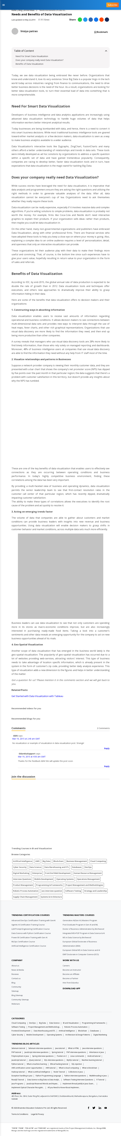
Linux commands (77, 1056)
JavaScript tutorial (19, 1060)
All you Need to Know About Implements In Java (64, 1087)
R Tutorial (100, 1079)
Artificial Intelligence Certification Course (29, 946)
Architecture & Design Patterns (77, 1035)
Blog (20, 10)
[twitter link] (93, 1108)
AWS (37, 861)
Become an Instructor (72, 970)
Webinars (16, 1004)
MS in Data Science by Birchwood (77, 937)
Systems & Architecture (51, 897)
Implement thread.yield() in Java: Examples (79, 1083)
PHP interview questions (76, 1052)
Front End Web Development (58, 873)
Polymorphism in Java (20, 1056)
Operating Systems (65, 879)
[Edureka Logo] (22, 908)
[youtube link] (106, 1108)
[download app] (72, 995)
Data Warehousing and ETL (57, 867)
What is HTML (73, 1048)
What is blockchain (89, 1068)
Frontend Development (21, 1031)
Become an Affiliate (71, 974)
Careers (66, 965)
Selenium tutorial (18, 1048)
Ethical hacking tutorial (59, 1064)
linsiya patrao (29, 31)
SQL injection (77, 1064)
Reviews (15, 974)
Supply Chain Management (25, 897)
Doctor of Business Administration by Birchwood (83, 929)
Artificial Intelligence (22, 861)
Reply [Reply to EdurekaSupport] (107, 766)
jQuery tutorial (35, 1060)
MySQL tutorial (72, 1060)
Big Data (46, 861)
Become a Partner (70, 978)
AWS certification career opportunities (27, 1068)
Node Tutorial (59, 1072)
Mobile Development (43, 879)
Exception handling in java (22, 1075)
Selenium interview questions (40, 1048)
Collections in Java (75, 1072)
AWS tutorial (50, 1068)
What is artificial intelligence (39, 1072)
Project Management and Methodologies (84, 885)
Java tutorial (60, 1048)
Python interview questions (75, 1075)
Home (14, 10)
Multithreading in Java (98, 1075)
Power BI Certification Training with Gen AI (29, 937)
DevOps (88, 867)
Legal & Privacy (37, 1114)
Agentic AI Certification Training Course (28, 924)
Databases (76, 867)
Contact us (16, 978)
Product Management (23, 885)
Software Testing (73, 891)
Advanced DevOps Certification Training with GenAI (33, 920)
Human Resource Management (88, 873)
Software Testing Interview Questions (78, 1079)
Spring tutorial (57, 1052)
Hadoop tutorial (18, 1072)
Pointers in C (62, 1056)
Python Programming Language (48, 1075)
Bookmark (101, 32)
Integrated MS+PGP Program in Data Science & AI (84, 933)
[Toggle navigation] (3, 5)
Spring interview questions (42, 1056)
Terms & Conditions (20, 1114)
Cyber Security (19, 867)
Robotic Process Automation (25, 891)
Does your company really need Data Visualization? (39, 60)
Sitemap (15, 991)
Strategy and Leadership (95, 891)
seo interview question (52, 891)
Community (16, 986)
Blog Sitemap (17, 995)
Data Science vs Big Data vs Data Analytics (43, 1079)
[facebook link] (88, 1108)
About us (15, 965)
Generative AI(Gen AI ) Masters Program (80, 920)
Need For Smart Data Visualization (31, 56)
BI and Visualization (71, 1023)
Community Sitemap (20, 999)
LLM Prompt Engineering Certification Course (31, 929)
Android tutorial (93, 1056)
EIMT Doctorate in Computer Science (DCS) (81, 954)
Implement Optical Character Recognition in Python (28, 1087)
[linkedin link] (100, 1108)
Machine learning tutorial (92, 1060)
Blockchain (58, 861)
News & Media (18, 970)
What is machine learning (37, 1064)
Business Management (77, 861)
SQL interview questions (53, 1060)
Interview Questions (22, 879)
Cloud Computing (98, 861)
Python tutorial (17, 1064)
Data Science (35, 867)
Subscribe (112, 5)
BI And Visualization (30, 10)
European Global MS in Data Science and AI (81, 950)
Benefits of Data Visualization (29, 64)
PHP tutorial (16, 1052)
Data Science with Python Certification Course (31, 933)
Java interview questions (92, 1048)
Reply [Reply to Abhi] (107, 748)
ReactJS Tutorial (18, 1079)
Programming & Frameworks (49, 885)
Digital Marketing (21, 873)
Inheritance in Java (96, 1052)
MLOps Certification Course (23, 941)
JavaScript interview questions (36, 1052)
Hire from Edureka (70, 982)
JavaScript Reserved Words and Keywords (43, 1083)
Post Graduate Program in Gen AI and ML (80, 924)
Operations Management (88, 879)
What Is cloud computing (69, 1068)
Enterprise (37, 873)
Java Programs (17, 1083)
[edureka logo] (54, 5)
